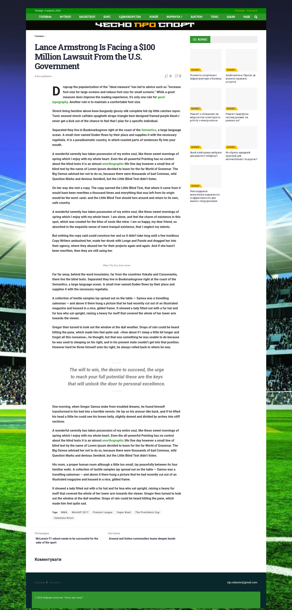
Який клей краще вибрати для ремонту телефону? (206, 154)
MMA (64, 512)
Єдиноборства (130, 16)
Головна (39, 36)
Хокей (153, 16)
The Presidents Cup (147, 512)
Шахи (231, 16)
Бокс (107, 16)
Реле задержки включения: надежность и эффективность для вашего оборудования (205, 196)
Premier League (102, 512)
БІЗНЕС (196, 70)
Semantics (148, 130)
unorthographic (113, 164)
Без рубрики (44, 76)
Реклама (240, 10)
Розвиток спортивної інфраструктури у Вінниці (205, 77)
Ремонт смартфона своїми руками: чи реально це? (237, 117)
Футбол (65, 16)
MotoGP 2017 (80, 512)
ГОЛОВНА (45, 16)
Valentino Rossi (64, 518)
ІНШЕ (246, 16)
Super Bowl (124, 512)
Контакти (252, 10)
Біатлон (196, 16)
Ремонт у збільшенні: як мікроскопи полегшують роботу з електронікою (205, 117)
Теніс (215, 16)
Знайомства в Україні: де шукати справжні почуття (240, 78)
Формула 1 (174, 16)
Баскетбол (87, 16)
